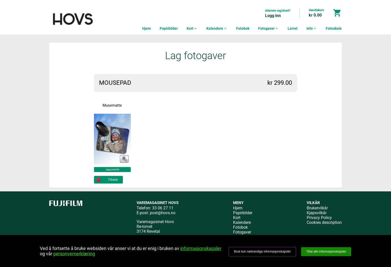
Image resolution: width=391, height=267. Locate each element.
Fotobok (242, 28)
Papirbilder (169, 28)
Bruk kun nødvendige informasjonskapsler (262, 251)
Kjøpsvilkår (317, 212)
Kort (192, 28)
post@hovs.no (162, 212)
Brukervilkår (317, 208)
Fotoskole (334, 28)
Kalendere (216, 28)
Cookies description (324, 222)
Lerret (293, 28)
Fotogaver (268, 28)
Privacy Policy (319, 217)
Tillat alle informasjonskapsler (326, 251)
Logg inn (273, 15)
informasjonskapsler (200, 248)
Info (311, 28)
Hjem (146, 28)
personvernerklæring (74, 253)
